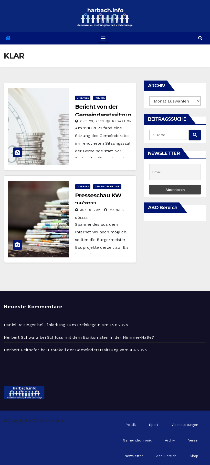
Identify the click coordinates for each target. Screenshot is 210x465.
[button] (200, 38)
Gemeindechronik (107, 186)
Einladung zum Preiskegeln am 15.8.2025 (86, 324)
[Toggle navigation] (103, 38)
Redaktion (119, 121)
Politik (99, 97)
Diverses (83, 97)
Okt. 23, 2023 (92, 121)
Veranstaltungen (185, 425)
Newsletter (133, 456)
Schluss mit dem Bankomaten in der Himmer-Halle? (100, 337)
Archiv (170, 440)
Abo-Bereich (166, 456)
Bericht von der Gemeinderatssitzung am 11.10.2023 (103, 115)
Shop (194, 456)
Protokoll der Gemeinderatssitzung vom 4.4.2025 (97, 349)
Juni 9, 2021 (90, 210)
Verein (193, 440)
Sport (153, 425)
